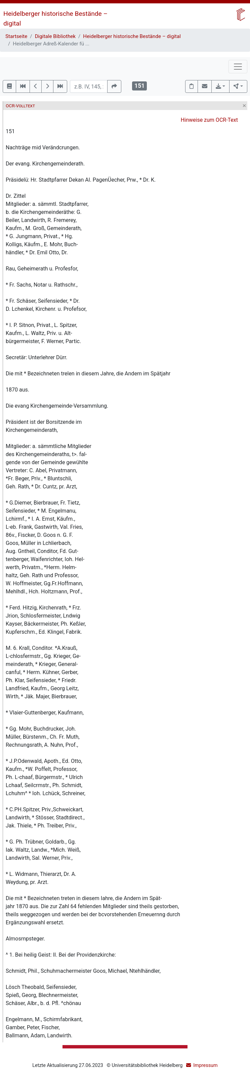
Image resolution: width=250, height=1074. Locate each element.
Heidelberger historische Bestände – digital (132, 36)
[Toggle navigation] (237, 66)
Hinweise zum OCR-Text (209, 120)
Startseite (16, 36)
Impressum (205, 1065)
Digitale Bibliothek (55, 36)
